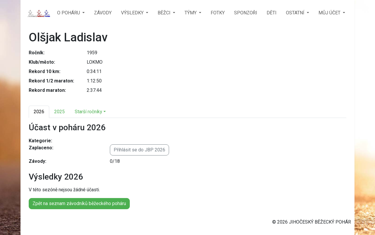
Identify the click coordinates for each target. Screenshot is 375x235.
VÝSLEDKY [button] (133, 13)
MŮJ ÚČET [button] (330, 13)
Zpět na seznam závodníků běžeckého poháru (79, 203)
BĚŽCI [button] (165, 13)
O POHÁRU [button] (69, 13)
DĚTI (272, 13)
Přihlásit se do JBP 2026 (139, 150)
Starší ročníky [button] (88, 111)
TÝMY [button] (191, 13)
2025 (59, 111)
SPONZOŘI (245, 13)
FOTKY (218, 13)
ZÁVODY (103, 13)
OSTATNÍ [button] (296, 13)
